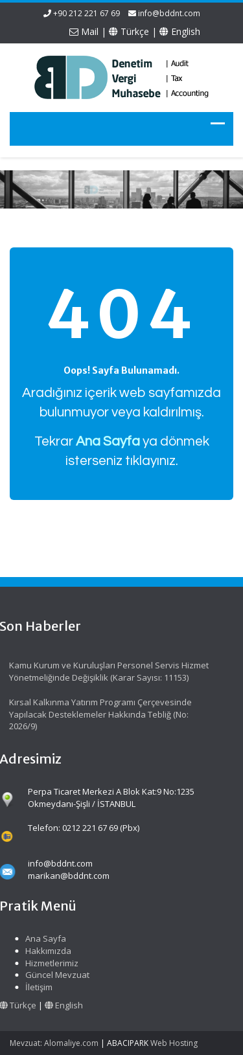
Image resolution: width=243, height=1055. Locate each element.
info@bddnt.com (169, 13)
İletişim (37, 987)
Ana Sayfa (43, 938)
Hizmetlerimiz (49, 963)
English (179, 31)
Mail (83, 31)
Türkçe (129, 31)
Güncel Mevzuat (55, 975)
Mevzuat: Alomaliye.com (54, 1043)
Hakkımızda (46, 951)
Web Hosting (174, 1043)
